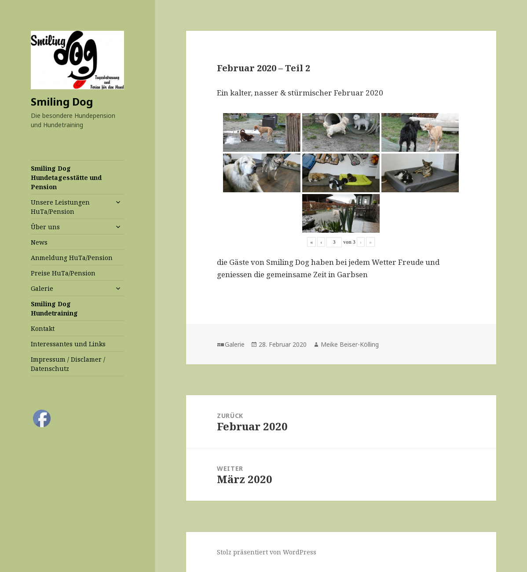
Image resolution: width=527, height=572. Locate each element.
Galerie (42, 288)
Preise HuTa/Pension (63, 273)
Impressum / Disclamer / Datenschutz (68, 364)
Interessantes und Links (68, 344)
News (39, 242)
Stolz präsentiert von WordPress (266, 552)
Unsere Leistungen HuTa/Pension (60, 207)
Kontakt (43, 328)
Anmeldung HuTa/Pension (72, 257)
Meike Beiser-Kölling (350, 344)
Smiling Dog (62, 101)
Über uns (45, 227)
